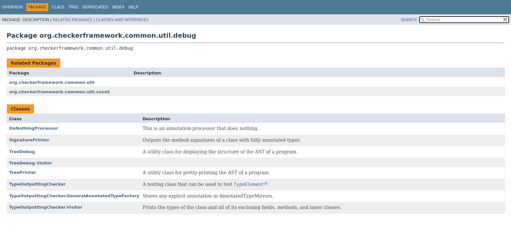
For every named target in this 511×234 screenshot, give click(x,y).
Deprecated (95, 7)
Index (118, 7)
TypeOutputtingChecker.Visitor (45, 207)
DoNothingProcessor (33, 128)
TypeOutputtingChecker (37, 184)
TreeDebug (22, 151)
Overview (12, 7)
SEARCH (409, 20)
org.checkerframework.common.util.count (59, 91)
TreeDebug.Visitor (30, 163)
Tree (73, 7)
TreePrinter (22, 172)
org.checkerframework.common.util (52, 82)
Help (133, 7)
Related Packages (72, 20)
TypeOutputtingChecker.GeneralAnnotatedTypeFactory (74, 195)
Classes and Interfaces (122, 20)
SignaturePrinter (29, 139)
